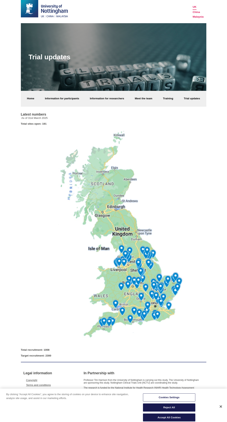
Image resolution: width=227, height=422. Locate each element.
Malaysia (198, 16)
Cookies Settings (169, 399)
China (196, 12)
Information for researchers (107, 98)
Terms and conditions (38, 385)
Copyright (31, 380)
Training (168, 98)
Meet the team (143, 98)
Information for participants (62, 98)
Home (30, 98)
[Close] (221, 408)
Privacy (30, 389)
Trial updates (192, 98)
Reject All (169, 409)
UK (194, 6)
